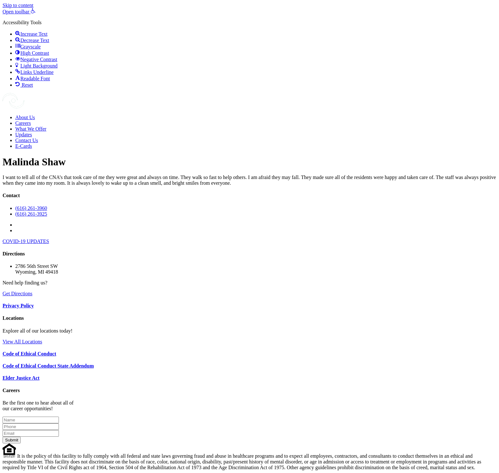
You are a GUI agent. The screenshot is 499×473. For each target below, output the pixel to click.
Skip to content (18, 5)
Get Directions (17, 293)
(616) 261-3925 (31, 214)
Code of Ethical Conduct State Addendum (48, 366)
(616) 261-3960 (31, 208)
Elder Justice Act (21, 378)
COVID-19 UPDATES (26, 241)
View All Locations (22, 341)
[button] (19, 11)
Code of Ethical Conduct (29, 353)
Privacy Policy (18, 305)
